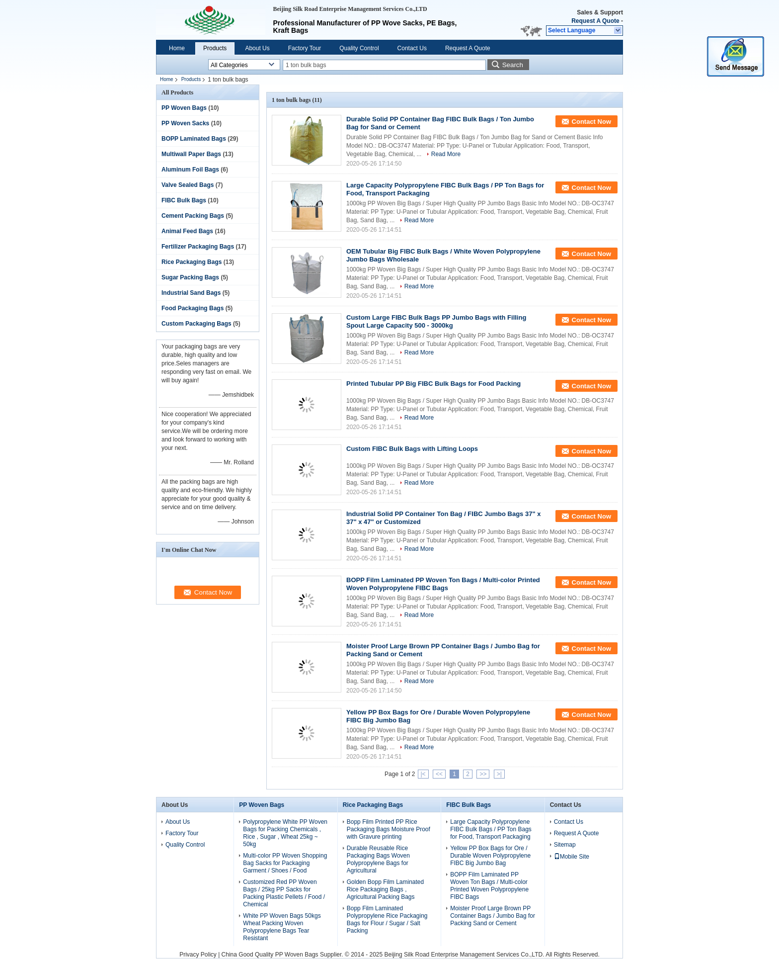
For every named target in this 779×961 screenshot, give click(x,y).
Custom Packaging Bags (196, 323)
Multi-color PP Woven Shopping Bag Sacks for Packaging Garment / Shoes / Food (285, 863)
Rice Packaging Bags (191, 262)
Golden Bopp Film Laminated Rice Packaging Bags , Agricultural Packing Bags (385, 889)
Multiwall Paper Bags (191, 154)
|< (423, 774)
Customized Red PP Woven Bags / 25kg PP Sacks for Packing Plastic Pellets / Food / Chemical (284, 893)
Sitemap (565, 844)
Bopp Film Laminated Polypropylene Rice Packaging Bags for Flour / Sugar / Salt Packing (387, 919)
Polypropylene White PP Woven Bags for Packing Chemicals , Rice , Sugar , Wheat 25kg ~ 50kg (285, 833)
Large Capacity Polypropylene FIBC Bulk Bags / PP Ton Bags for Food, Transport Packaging (491, 829)
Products (215, 48)
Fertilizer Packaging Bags (197, 246)
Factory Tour (304, 48)
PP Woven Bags (184, 107)
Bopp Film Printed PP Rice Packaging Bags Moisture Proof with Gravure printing (388, 829)
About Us (257, 48)
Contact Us (412, 48)
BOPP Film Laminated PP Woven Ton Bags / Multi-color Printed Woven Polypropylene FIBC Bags (443, 584)
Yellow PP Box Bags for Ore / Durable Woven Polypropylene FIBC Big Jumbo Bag (490, 856)
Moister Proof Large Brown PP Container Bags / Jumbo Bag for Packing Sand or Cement (492, 916)
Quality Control (359, 48)
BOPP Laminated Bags (193, 138)
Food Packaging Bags (192, 308)
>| (499, 774)
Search (512, 65)
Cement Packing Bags (192, 215)
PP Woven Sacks (185, 123)
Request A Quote (595, 20)
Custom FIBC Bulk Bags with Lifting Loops (412, 448)
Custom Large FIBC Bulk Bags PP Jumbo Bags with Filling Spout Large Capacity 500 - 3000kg (436, 321)
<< (439, 774)
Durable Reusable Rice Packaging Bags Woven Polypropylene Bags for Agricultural (378, 859)
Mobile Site (571, 856)
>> (482, 774)
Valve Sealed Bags (187, 184)
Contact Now (591, 121)
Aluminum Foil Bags (190, 169)
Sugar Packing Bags (190, 277)
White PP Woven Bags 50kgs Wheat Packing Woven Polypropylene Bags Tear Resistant (281, 927)
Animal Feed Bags (187, 231)
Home (177, 48)
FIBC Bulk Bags (183, 200)
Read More (446, 154)
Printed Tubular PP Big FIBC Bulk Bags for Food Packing (433, 383)
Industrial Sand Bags (191, 292)
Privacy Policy (198, 954)
